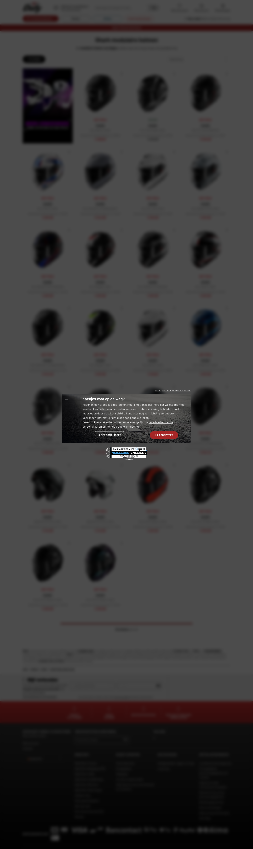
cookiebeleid (133, 417)
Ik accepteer (164, 435)
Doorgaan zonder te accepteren (173, 390)
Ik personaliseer (109, 435)
